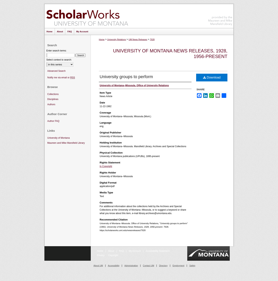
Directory (163, 265)
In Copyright (106, 166)
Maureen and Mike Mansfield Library (220, 15)
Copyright (113, 255)
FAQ (121, 251)
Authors (51, 104)
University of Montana (58, 138)
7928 (152, 39)
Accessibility (114, 265)
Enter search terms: (56, 50)
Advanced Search (56, 71)
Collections (53, 94)
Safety (192, 265)
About (111, 251)
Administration (131, 265)
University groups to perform (126, 76)
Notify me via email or (61, 77)
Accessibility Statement (158, 251)
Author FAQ (53, 121)
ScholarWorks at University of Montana (87, 16)
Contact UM (148, 265)
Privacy (101, 255)
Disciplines (52, 99)
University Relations (116, 39)
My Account (135, 251)
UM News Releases (138, 39)
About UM (98, 265)
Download (212, 77)
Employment (178, 265)
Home (101, 39)
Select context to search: (59, 59)
